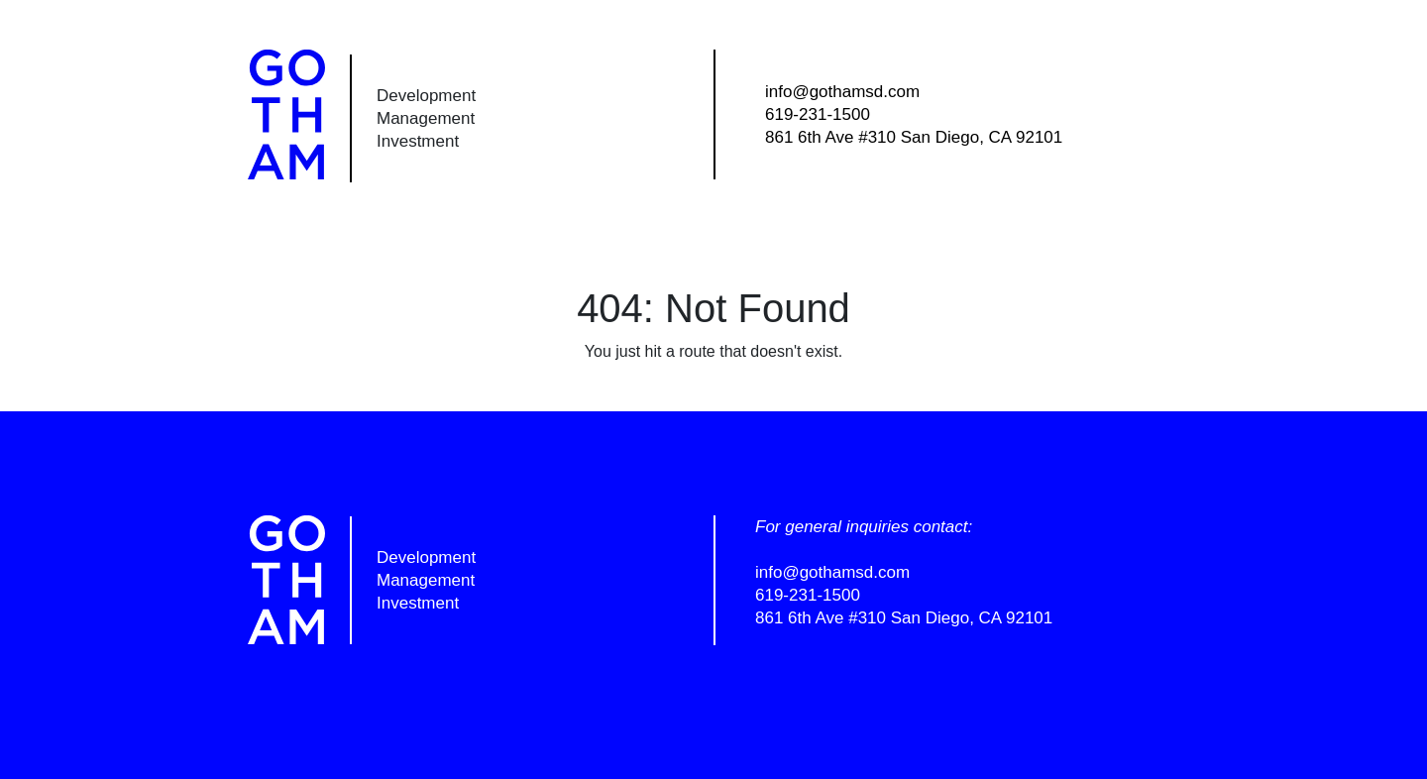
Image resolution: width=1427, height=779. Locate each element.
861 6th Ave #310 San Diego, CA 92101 (913, 137)
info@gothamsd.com (842, 91)
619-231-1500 (817, 114)
